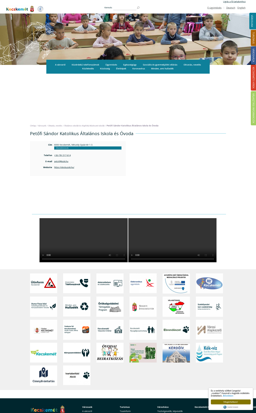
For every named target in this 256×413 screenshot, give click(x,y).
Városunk (251, 21)
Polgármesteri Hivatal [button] (167, 374)
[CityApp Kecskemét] (43, 283)
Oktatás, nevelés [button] (192, 64)
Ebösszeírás (163, 400)
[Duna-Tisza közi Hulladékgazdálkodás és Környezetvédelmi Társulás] (43, 259)
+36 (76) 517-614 (62, 108)
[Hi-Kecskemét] (209, 236)
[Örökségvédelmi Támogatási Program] (110, 259)
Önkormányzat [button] (164, 370)
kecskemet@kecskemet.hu (50, 388)
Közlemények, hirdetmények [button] (170, 387)
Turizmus (125, 359)
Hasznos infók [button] (126, 399)
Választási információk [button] (168, 390)
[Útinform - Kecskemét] (43, 236)
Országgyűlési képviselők (169, 367)
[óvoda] (110, 306)
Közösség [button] (105, 68)
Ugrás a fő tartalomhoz (234, 1)
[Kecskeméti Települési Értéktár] (110, 283)
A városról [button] (60, 64)
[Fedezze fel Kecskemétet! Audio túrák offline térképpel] (76, 283)
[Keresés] (124, 7)
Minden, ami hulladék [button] (162, 68)
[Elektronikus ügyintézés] (143, 236)
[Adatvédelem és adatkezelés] (110, 236)
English (241, 8)
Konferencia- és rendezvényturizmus (129, 395)
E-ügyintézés (214, 8)
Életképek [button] (121, 68)
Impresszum (36, 395)
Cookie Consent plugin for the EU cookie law (230, 407)
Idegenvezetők (127, 367)
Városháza (163, 359)
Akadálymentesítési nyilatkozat (172, 394)
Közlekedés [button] (88, 68)
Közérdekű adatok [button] (166, 377)
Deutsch (230, 8)
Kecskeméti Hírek (204, 359)
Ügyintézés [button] (111, 64)
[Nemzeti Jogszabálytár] (143, 259)
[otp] (143, 306)
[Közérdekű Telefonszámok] (76, 236)
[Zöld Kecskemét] (43, 306)
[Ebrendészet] (176, 283)
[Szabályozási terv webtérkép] (209, 259)
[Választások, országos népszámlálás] (176, 259)
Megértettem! (230, 401)
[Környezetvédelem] (76, 306)
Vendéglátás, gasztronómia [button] (133, 387)
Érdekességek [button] (126, 374)
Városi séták (125, 384)
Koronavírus (138, 68)
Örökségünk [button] (125, 370)
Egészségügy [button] (130, 64)
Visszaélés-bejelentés (167, 397)
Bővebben (228, 395)
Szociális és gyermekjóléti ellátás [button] (160, 64)
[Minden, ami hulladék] (76, 259)
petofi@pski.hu (61, 114)
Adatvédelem (163, 380)
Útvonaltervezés (62, 101)
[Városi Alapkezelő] (209, 283)
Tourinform (125, 364)
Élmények (124, 377)
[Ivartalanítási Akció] (76, 328)
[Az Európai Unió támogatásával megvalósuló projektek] (176, 236)
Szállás (123, 390)
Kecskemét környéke (130, 380)
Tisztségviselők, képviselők (170, 364)
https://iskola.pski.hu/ (64, 120)
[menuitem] (60, 65)
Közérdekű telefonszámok (85, 64)
